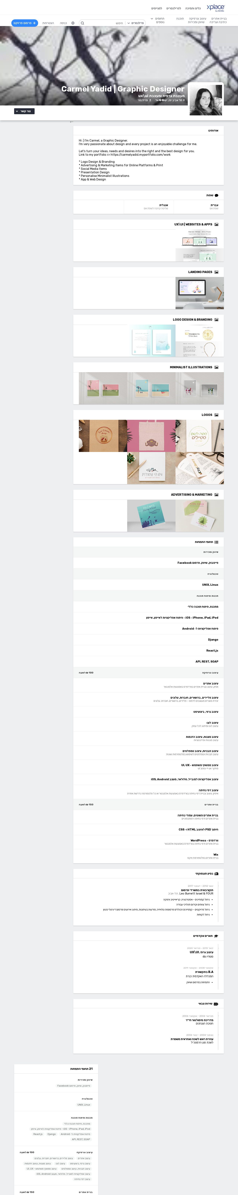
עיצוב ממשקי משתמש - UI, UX (57, 247)
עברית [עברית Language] (221, 209)
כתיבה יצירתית (60, 1142)
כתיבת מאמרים (60, 1147)
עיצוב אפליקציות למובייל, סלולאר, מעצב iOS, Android (45, 252)
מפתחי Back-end (92, 1125)
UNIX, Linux (65, 170)
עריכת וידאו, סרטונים (136, 1158)
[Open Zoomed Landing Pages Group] (223, 275)
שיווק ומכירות (67, 145)
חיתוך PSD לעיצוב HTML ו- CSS (56, 281)
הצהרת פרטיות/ (56, 1184)
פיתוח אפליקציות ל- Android (57, 202)
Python (99, 1164)
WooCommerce (201, 1153)
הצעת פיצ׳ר (141, 1095)
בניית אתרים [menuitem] (218, 18)
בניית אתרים (67, 270)
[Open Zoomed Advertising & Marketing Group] (223, 498)
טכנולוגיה (69, 164)
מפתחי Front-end (92, 1131)
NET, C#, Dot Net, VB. (89, 1147)
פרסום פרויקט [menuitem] (25, 23)
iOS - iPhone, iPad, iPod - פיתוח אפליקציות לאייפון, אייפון (45, 195)
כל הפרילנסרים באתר (91, 1090)
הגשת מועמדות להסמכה (54, 1101)
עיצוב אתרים (66, 226)
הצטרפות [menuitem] (48, 23)
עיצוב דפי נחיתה (64, 257)
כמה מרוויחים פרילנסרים (134, 1090)
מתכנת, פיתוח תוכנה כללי (59, 189)
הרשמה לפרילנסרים (57, 1078)
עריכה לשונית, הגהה (57, 1153)
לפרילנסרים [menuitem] (173, 8)
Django (33, 202)
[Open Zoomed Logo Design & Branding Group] (223, 323)
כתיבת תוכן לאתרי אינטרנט (53, 1136)
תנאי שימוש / (88, 1184)
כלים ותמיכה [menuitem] (192, 8)
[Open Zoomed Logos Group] (223, 418)
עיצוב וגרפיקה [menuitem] (197, 18)
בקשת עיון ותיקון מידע (37, 1184)
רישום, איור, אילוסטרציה (135, 1147)
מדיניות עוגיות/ (73, 1184)
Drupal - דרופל (202, 1164)
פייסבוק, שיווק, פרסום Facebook (55, 151)
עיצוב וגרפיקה (66, 220)
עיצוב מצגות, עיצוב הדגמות (59, 236)
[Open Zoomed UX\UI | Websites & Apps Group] (223, 228)
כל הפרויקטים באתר (57, 1084)
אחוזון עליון (97, 1095)
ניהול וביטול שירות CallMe (53, 1095)
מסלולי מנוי (62, 1090)
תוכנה (100, 1119)
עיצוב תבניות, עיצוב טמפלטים (57, 242)
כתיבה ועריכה (60, 1119)
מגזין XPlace (141, 1084)
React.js (19, 202)
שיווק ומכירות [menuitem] (195, 22)
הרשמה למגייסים (94, 1078)
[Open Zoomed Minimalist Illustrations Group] (223, 371)
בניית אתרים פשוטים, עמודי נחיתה (55, 276)
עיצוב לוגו (42, 231)
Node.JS (98, 1170)
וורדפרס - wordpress (198, 1136)
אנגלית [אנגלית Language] (172, 209)
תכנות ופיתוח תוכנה (63, 183)
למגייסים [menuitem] (156, 8)
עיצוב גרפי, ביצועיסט (62, 231)
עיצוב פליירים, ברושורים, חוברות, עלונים (35, 226)
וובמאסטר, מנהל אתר (199, 1158)
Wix (42, 287)
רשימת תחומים (140, 1078)
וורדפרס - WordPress (60, 287)
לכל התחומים (61, 1163)
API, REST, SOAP (63, 207)
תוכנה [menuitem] (179, 18)
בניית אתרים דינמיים (200, 1131)
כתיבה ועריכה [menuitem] (217, 22)
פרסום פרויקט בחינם (91, 1084)
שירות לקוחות (140, 1101)
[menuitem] (73, 23)
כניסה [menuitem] (63, 23)
